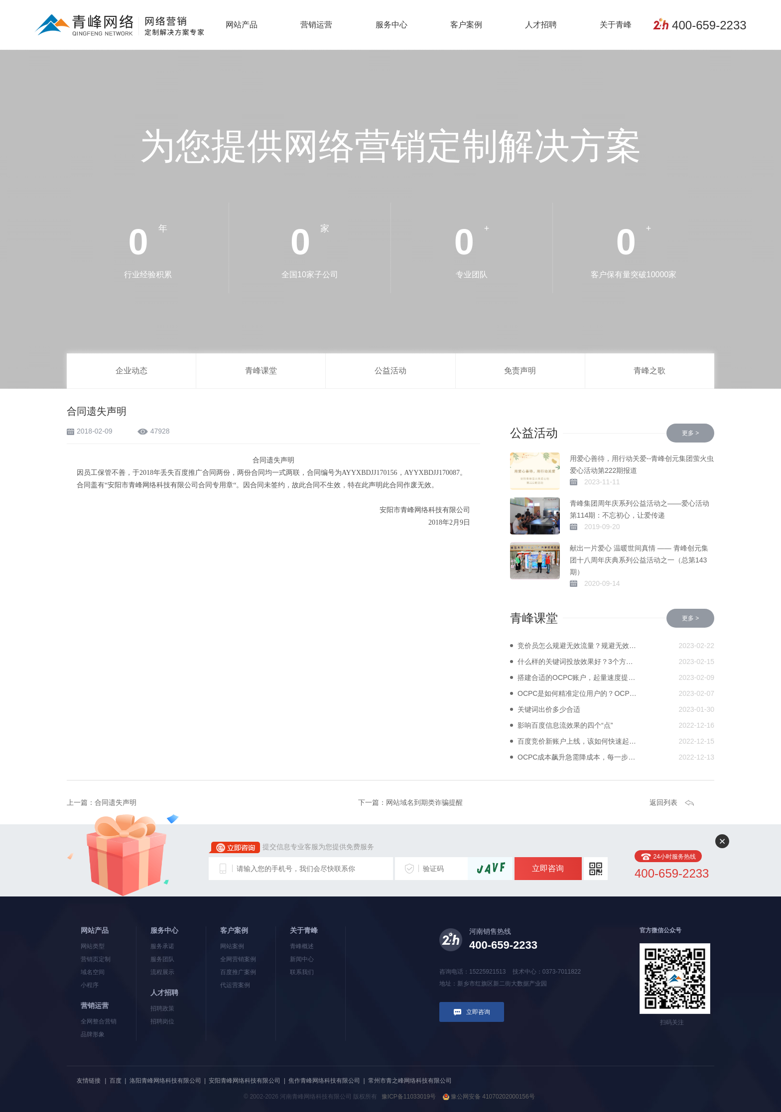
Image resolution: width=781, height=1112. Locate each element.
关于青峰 (616, 24)
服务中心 (391, 24)
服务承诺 (162, 946)
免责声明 (520, 370)
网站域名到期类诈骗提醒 (424, 802)
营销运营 (316, 24)
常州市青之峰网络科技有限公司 (410, 1080)
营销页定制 (96, 959)
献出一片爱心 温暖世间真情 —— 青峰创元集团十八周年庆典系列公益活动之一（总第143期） (639, 560)
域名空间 (93, 972)
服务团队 (162, 959)
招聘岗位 (162, 1021)
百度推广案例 (238, 972)
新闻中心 (302, 959)
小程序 (90, 985)
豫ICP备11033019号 (409, 1096)
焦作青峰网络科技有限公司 (324, 1080)
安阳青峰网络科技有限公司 (244, 1080)
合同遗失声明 (115, 802)
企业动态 (131, 370)
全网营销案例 (238, 959)
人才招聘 (541, 24)
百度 (116, 1080)
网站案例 (232, 946)
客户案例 (466, 24)
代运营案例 (235, 985)
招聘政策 (162, 1008)
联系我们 (302, 972)
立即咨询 (548, 868)
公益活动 (390, 370)
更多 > (690, 433)
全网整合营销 (99, 1021)
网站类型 (93, 946)
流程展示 (162, 972)
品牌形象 (93, 1034)
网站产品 (242, 24)
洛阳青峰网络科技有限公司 (165, 1080)
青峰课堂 (261, 370)
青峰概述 (302, 946)
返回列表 (663, 802)
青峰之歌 (649, 370)
